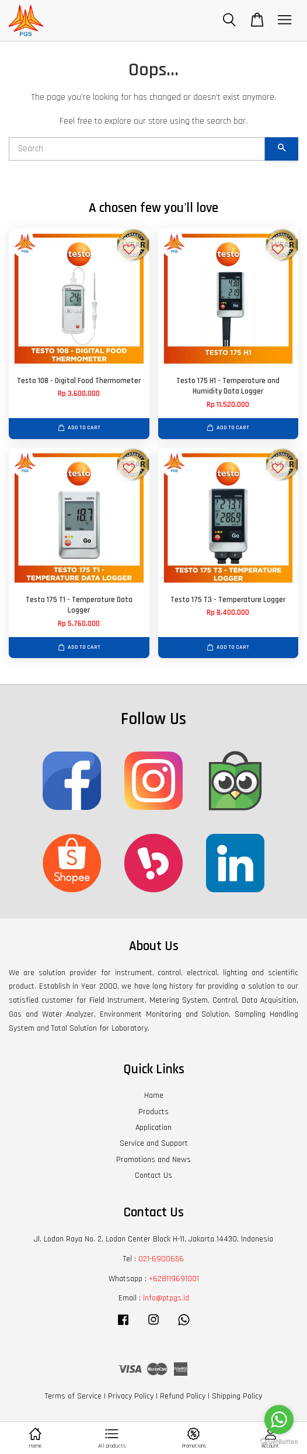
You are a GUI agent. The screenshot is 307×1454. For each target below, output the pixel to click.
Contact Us (153, 1175)
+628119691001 (174, 1279)
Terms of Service (73, 1396)
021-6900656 (161, 1259)
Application (153, 1127)
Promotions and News (153, 1159)
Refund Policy (182, 1396)
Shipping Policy (237, 1396)
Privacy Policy (131, 1396)
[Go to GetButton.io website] (279, 1442)
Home (153, 1095)
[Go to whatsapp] (279, 1419)
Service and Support (154, 1143)
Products (153, 1112)
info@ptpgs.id (166, 1298)
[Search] (137, 149)
